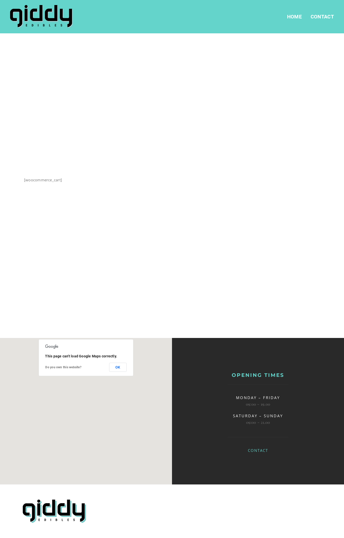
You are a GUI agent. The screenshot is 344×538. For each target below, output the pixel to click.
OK (117, 367)
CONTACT (258, 450)
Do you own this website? (63, 367)
